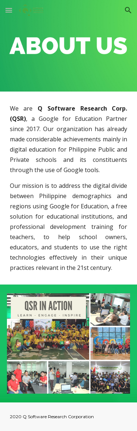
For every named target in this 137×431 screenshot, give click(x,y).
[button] (9, 10)
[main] (68, 188)
